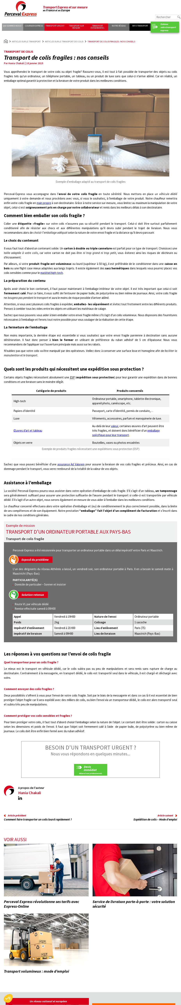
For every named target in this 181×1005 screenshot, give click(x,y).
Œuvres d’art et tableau (27, 430)
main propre (44, 203)
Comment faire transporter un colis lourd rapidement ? (38, 819)
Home (6, 41)
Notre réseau (119, 25)
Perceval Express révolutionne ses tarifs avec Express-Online (41, 904)
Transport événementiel (97, 26)
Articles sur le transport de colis (64, 41)
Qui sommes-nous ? (12, 25)
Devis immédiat (90, 768)
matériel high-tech (51, 273)
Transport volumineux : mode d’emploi (36, 971)
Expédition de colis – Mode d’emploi (155, 819)
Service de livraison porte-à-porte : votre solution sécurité (134, 904)
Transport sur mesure (76, 26)
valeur (114, 426)
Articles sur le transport (26, 41)
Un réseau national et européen (48, 1001)
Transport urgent (55, 25)
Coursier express (34, 25)
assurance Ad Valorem (71, 464)
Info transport (140, 25)
